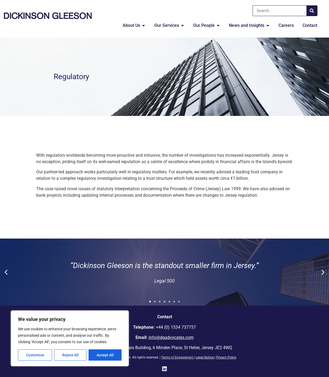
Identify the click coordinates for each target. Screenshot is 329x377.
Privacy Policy (226, 357)
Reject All (70, 355)
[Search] (311, 11)
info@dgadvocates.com (171, 337)
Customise (35, 355)
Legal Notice (205, 357)
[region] (70, 338)
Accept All (105, 355)
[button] (6, 272)
